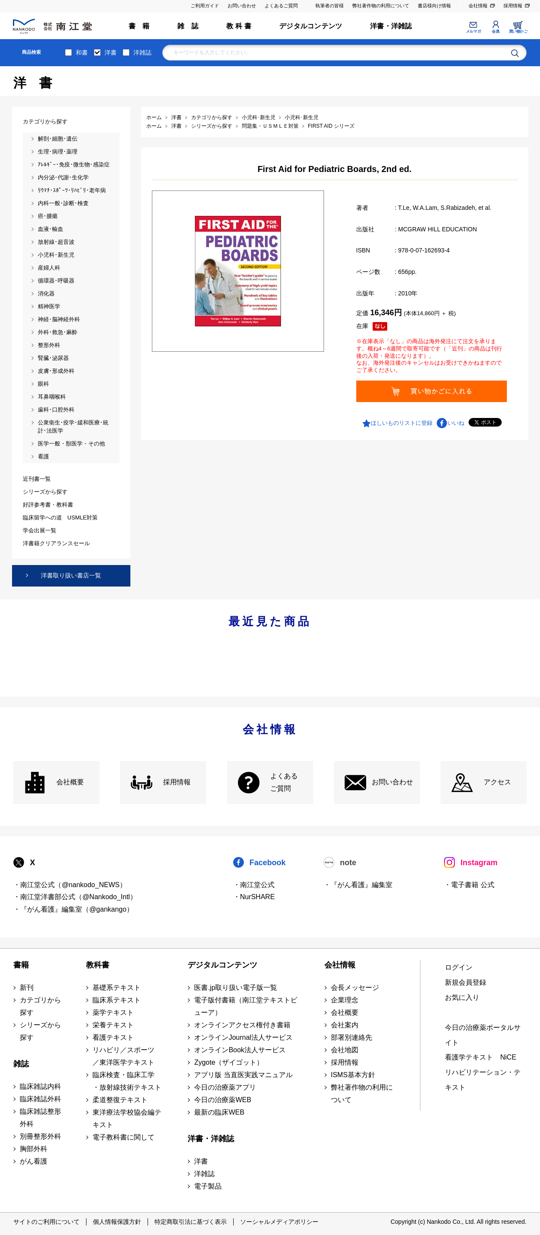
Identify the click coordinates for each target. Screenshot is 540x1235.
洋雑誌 (142, 52)
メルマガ (473, 31)
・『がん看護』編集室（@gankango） (73, 909)
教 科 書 (238, 26)
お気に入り (462, 997)
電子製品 (208, 1186)
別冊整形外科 (40, 1136)
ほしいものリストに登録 (401, 423)
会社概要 (70, 782)
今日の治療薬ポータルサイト (483, 1035)
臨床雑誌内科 (40, 1086)
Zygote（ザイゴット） (228, 1062)
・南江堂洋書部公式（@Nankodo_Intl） (75, 896)
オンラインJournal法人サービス (243, 1037)
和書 (82, 52)
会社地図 (344, 1050)
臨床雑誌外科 (40, 1099)
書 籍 (139, 26)
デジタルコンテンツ (310, 26)
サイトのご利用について (46, 1221)
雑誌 (21, 1064)
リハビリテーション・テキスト (483, 1080)
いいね (455, 423)
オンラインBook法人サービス (239, 1050)
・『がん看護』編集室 (358, 884)
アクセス (497, 782)
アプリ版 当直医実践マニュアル (243, 1074)
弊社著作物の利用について (380, 5)
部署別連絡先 (351, 1037)
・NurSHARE (254, 896)
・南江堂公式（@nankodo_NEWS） (70, 884)
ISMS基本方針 (353, 1074)
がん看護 (33, 1161)
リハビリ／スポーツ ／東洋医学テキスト (123, 1056)
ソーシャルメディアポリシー (279, 1221)
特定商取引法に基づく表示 (190, 1221)
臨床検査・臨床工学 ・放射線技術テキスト (127, 1081)
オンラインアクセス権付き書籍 (242, 1025)
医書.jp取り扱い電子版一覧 (235, 987)
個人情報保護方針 (117, 1221)
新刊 (27, 987)
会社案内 (344, 1025)
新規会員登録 (465, 982)
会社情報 (478, 5)
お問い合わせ (242, 5)
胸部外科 (33, 1148)
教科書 (97, 965)
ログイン (458, 967)
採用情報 (512, 5)
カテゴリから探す (40, 1006)
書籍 (21, 965)
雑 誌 (187, 26)
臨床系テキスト (117, 1000)
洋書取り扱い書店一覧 (71, 575)
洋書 (111, 52)
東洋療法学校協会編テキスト (127, 1118)
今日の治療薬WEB (222, 1099)
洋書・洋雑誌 (391, 26)
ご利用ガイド (205, 5)
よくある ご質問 (284, 782)
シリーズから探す (40, 1031)
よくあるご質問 (281, 5)
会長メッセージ (355, 987)
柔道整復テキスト (120, 1099)
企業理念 (344, 1000)
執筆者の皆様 (329, 5)
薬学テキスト (113, 1012)
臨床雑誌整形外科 (40, 1117)
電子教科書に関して (123, 1137)
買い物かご (518, 31)
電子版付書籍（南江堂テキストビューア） (245, 1006)
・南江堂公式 (254, 884)
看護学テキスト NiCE (480, 1057)
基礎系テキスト (117, 987)
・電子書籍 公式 (469, 884)
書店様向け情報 (434, 5)
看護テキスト (113, 1037)
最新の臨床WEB (219, 1112)
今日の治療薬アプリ (225, 1087)
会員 (495, 31)
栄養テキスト (113, 1025)
